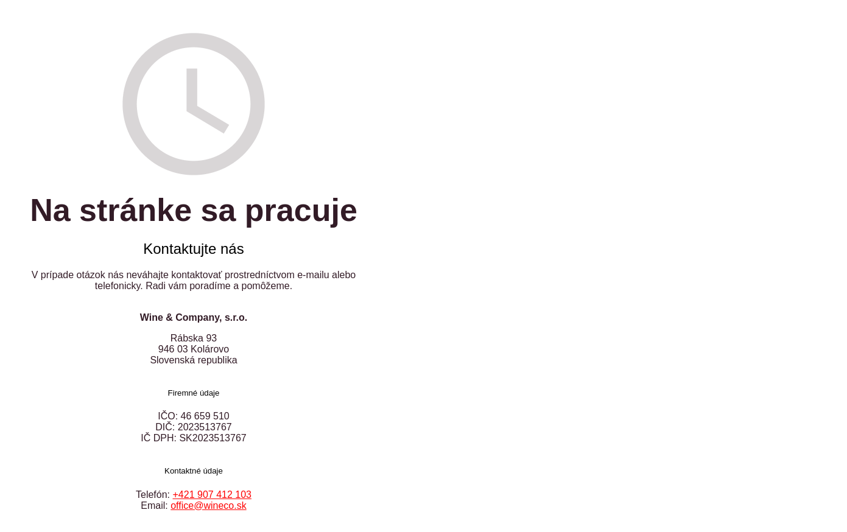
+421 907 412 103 (212, 494)
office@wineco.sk (208, 505)
